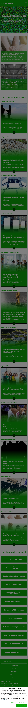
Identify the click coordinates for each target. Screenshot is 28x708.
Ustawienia (13, 702)
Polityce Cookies (5, 699)
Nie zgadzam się (22, 702)
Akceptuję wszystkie (22, 705)
